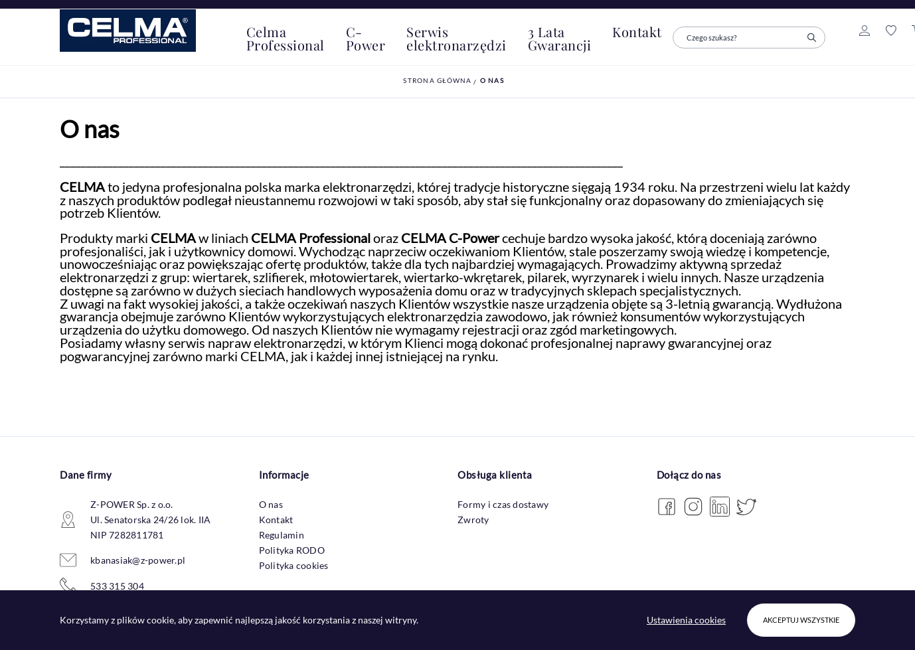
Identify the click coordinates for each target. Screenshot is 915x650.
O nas (492, 80)
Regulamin (281, 534)
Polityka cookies (294, 565)
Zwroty (473, 519)
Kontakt (276, 519)
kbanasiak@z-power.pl (137, 560)
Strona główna (437, 80)
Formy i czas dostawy (503, 504)
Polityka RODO (292, 550)
